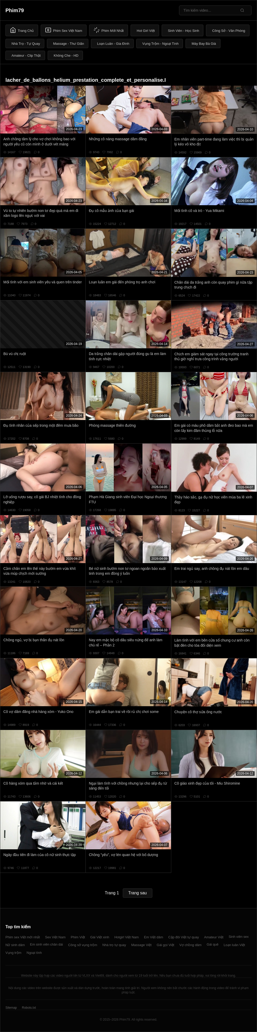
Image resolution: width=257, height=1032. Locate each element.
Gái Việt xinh (99, 937)
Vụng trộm (13, 953)
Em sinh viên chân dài (46, 944)
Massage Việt (141, 945)
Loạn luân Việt (234, 945)
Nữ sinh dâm (15, 945)
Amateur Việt (214, 937)
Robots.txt (29, 1007)
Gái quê (213, 944)
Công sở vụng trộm (82, 945)
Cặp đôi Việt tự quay (183, 937)
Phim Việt (78, 937)
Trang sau (137, 893)
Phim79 (14, 10)
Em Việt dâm (153, 937)
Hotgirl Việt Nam (126, 937)
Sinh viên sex (238, 937)
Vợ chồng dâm (190, 945)
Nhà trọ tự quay (114, 945)
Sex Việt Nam (55, 937)
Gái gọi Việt (165, 945)
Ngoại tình (34, 953)
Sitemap (11, 1007)
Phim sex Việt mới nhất (22, 937)
